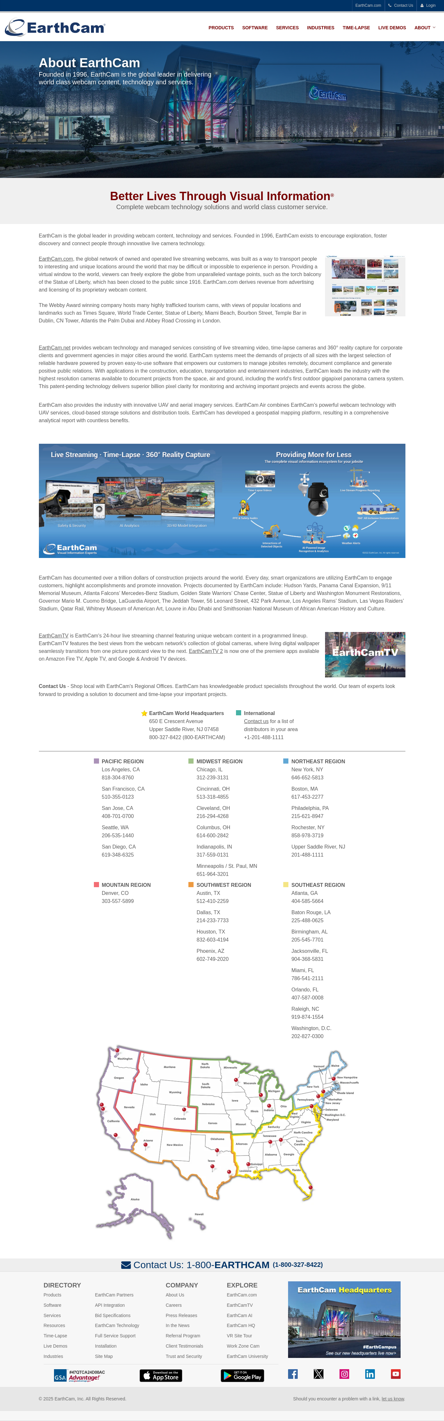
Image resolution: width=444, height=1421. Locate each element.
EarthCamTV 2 (206, 651)
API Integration (110, 1305)
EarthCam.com (368, 5)
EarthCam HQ (241, 1325)
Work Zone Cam (243, 1346)
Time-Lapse (356, 27)
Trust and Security (184, 1356)
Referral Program (183, 1335)
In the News (178, 1325)
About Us (175, 1294)
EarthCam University (247, 1356)
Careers (174, 1305)
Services (287, 27)
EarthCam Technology (117, 1325)
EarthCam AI (239, 1315)
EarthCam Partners (114, 1294)
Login (428, 5)
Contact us (256, 721)
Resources (54, 1325)
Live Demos (392, 27)
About (422, 27)
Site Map (104, 1356)
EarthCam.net (55, 347)
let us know (393, 1398)
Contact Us (400, 5)
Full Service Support (115, 1335)
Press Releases (181, 1315)
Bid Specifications (113, 1315)
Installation (106, 1346)
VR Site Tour (239, 1335)
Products (221, 27)
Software (254, 27)
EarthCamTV (53, 635)
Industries (320, 27)
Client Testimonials (184, 1346)
